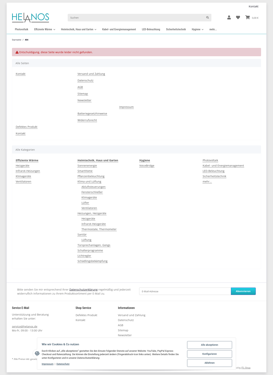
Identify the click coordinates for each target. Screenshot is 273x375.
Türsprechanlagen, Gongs (94, 245)
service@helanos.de (24, 326)
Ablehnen (209, 363)
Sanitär (82, 234)
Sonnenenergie (87, 165)
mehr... (207, 181)
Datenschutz (85, 80)
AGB (80, 87)
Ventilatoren (23, 181)
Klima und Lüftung (89, 181)
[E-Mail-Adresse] (185, 291)
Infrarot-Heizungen (28, 171)
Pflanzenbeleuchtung (91, 176)
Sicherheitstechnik (214, 176)
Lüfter (85, 202)
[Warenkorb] (252, 17)
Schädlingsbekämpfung (92, 261)
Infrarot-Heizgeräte (94, 224)
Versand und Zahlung (91, 74)
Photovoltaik (210, 160)
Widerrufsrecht (87, 120)
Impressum (126, 107)
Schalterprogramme (90, 250)
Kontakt (253, 6)
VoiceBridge (146, 165)
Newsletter (84, 100)
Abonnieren (243, 291)
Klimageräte (23, 176)
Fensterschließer (92, 192)
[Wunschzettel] (238, 17)
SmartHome (85, 171)
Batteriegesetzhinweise (92, 113)
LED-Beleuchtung (213, 171)
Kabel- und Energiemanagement (223, 165)
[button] (229, 17)
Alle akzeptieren (208, 346)
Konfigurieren (209, 354)
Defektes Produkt (26, 127)
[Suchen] (136, 17)
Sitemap (83, 93)
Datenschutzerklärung (83, 289)
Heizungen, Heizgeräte (92, 213)
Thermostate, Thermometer (99, 229)
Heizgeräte (22, 165)
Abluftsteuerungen (94, 187)
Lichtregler (84, 255)
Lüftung (86, 240)
